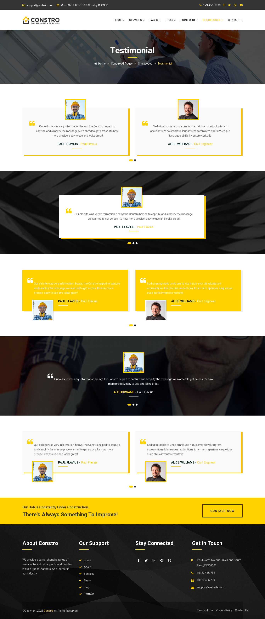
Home (119, 20)
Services (136, 20)
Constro (49, 610)
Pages (155, 20)
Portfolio (189, 20)
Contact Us (241, 610)
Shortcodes (213, 20)
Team (87, 580)
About (87, 567)
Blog (170, 20)
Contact (235, 20)
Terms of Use (205, 610)
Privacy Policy (224, 610)
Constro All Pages (122, 63)
